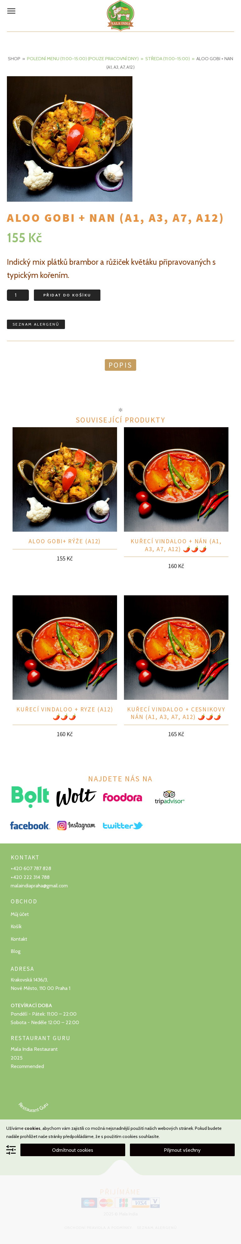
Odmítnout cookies (72, 1150)
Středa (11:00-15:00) (167, 58)
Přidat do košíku (67, 295)
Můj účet (20, 914)
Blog (15, 951)
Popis (120, 365)
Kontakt (19, 939)
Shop (14, 58)
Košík (16, 926)
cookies (32, 1128)
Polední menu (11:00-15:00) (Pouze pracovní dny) (83, 58)
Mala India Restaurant (34, 1049)
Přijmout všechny (182, 1150)
